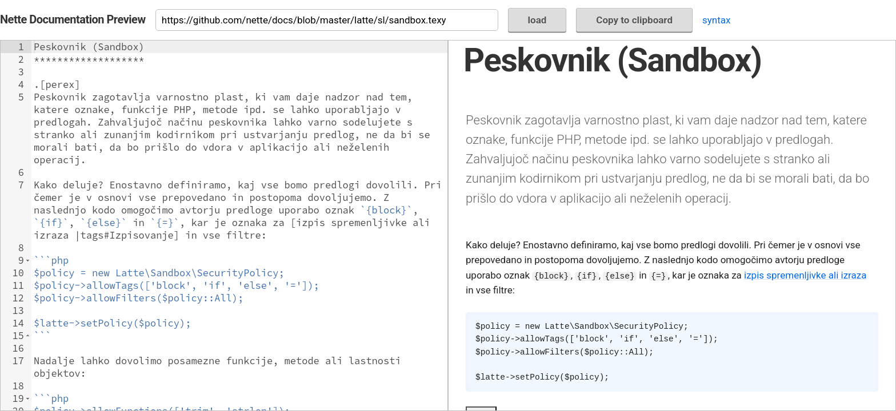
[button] (28, 260)
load (537, 20)
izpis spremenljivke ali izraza (805, 275)
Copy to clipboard (634, 20)
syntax (716, 20)
